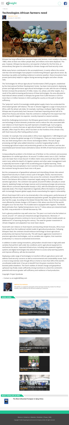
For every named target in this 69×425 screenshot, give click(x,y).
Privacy (46, 417)
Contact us (26, 417)
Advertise (33, 417)
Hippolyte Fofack (13, 16)
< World (4, 9)
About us (20, 417)
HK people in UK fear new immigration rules (33, 387)
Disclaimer (40, 417)
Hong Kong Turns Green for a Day (30, 330)
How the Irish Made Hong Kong (29, 368)
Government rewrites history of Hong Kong (33, 312)
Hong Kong (6, 297)
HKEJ (50, 417)
